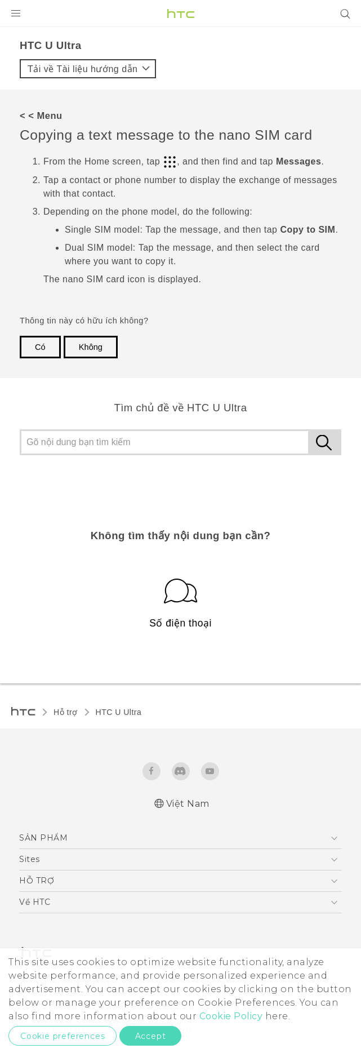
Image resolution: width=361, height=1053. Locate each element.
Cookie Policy (231, 1016)
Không (90, 347)
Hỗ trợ (66, 712)
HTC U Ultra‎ (119, 712)
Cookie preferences (62, 1036)
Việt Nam (188, 803)
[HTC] (180, 13)
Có (40, 347)
